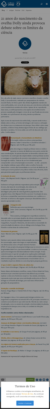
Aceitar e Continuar (25, 403)
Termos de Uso (27, 393)
